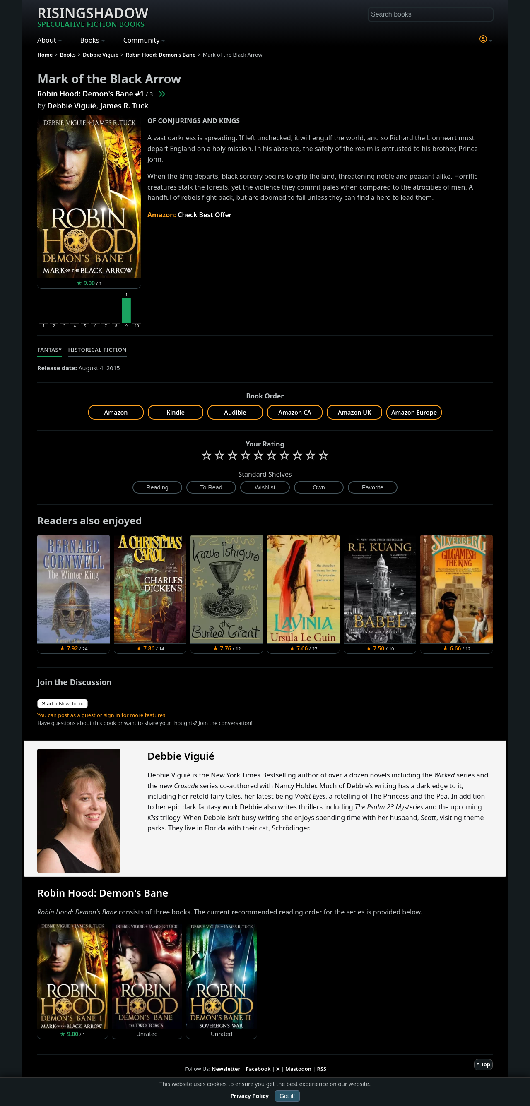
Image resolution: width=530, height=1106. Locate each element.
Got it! (287, 1096)
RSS (321, 1068)
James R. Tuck (124, 105)
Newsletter (226, 1068)
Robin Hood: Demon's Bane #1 (90, 93)
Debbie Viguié (71, 105)
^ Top (483, 1064)
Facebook (258, 1068)
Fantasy (49, 349)
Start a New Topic (62, 704)
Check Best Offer (205, 214)
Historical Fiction (97, 349)
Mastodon (298, 1068)
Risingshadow (92, 16)
